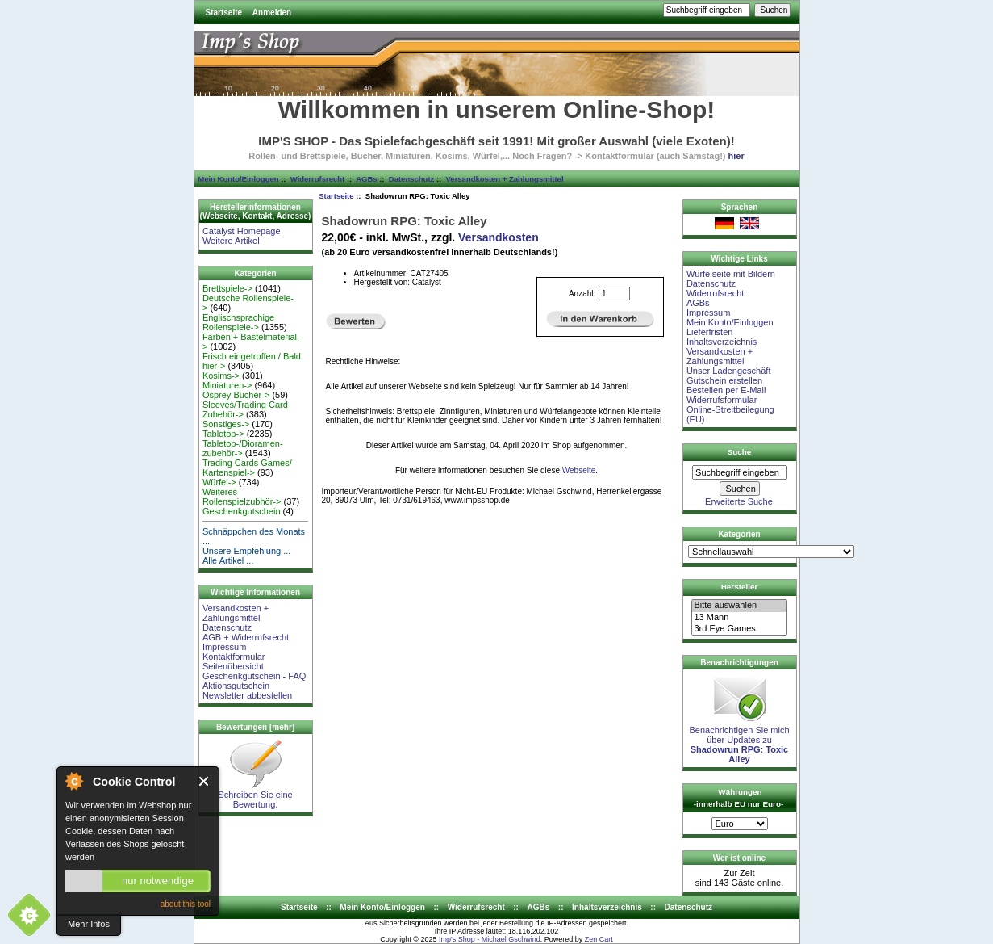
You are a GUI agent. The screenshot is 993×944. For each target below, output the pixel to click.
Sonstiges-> (225, 424)
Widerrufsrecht (317, 178)
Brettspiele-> (227, 288)
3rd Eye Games (739, 629)
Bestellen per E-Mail (726, 390)
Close (204, 781)
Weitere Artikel (231, 240)
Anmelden (271, 12)
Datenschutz (411, 178)
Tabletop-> (223, 433)
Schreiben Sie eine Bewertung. (255, 795)
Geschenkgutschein (241, 511)
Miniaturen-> (227, 385)
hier (736, 156)
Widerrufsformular (721, 400)
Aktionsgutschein (235, 685)
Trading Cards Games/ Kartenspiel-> (247, 467)
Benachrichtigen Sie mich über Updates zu (739, 740)
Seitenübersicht (233, 666)
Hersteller (739, 586)
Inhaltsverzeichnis (721, 341)
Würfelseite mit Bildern (730, 274)
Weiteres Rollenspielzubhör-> (242, 496)
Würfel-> (219, 482)
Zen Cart (599, 939)
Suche (740, 451)
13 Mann (739, 617)
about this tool (186, 904)
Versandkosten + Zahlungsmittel (505, 178)
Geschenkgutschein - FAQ (254, 676)
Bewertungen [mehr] (255, 727)
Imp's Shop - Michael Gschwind (489, 939)
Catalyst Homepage (241, 231)
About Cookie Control (73, 781)
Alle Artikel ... (228, 560)
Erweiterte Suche (739, 501)
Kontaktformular (233, 656)
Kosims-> (221, 375)
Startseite (224, 12)
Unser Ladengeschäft (728, 371)
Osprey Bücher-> (235, 395)
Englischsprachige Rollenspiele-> (238, 322)
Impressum (224, 647)
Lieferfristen (709, 332)
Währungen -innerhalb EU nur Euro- (738, 797)
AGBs (366, 178)
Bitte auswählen (739, 605)
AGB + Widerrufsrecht (245, 637)
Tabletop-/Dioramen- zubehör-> (242, 448)
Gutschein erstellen (724, 380)
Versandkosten (498, 237)
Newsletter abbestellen (247, 695)
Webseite (579, 470)
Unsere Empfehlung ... (246, 551)
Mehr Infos (89, 924)
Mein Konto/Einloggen (238, 178)
